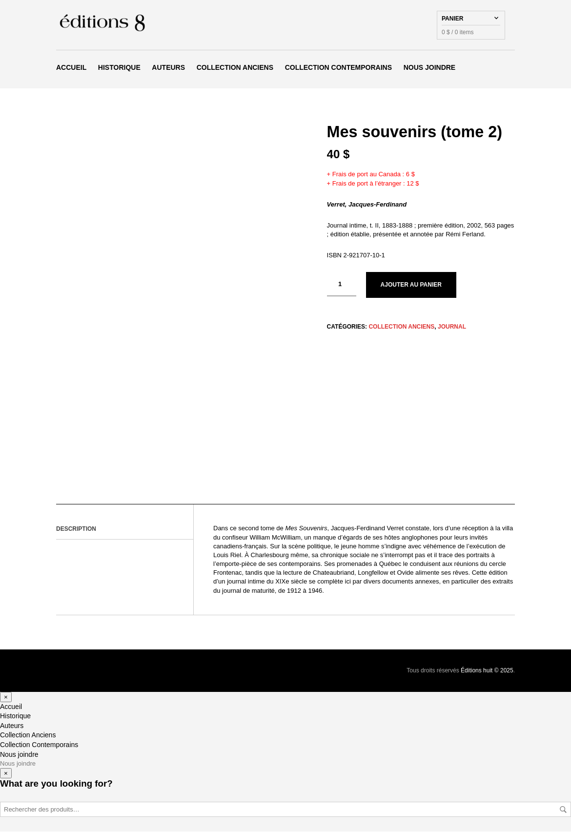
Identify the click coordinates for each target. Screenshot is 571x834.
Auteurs (168, 69)
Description (76, 531)
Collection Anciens (235, 69)
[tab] (124, 531)
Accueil (71, 69)
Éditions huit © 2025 (487, 672)
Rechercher (563, 812)
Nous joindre (430, 69)
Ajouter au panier (411, 287)
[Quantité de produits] (341, 287)
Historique (119, 69)
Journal (452, 329)
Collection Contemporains (338, 69)
